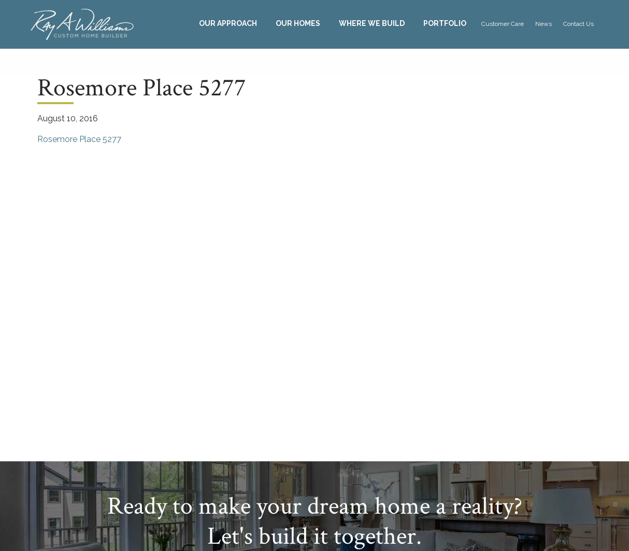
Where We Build (372, 23)
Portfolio (444, 23)
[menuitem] (228, 23)
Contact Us (578, 23)
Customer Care (502, 23)
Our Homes (298, 23)
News (543, 23)
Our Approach (228, 23)
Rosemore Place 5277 (79, 139)
